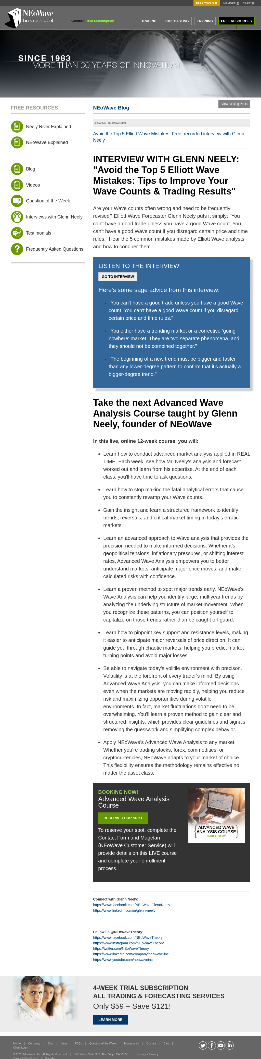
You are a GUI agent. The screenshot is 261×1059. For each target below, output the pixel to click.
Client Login (20, 1047)
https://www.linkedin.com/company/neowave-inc (130, 954)
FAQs (78, 1043)
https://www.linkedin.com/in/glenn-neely (124, 910)
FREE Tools (206, 3)
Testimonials (131, 1043)
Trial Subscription (100, 20)
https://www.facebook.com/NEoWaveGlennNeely (131, 905)
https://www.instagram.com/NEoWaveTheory (128, 943)
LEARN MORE (110, 1020)
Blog (50, 1043)
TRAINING (205, 21)
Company (34, 1043)
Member (231, 3)
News (64, 1043)
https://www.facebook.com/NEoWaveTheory (128, 937)
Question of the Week (102, 1043)
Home (17, 1043)
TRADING (148, 21)
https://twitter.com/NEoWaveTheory (121, 948)
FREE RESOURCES (236, 21)
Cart (248, 3)
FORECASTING (177, 21)
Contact (77, 20)
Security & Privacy (147, 1054)
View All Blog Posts (234, 104)
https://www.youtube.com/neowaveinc (122, 960)
